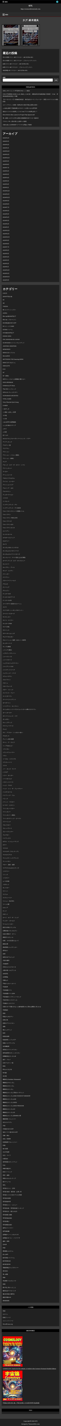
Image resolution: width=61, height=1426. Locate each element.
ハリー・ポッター (8, 775)
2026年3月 (6, 141)
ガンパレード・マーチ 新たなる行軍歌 (14, 557)
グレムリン (6, 590)
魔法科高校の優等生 (9, 1294)
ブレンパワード (7, 828)
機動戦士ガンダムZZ (9, 1112)
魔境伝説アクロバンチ (9, 1291)
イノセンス (6, 501)
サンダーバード (7, 643)
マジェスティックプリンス (11, 858)
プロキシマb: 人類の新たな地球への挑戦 (15, 121)
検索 (4, 77)
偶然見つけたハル (8, 937)
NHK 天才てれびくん (9, 362)
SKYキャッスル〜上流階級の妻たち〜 (14, 379)
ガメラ (5, 544)
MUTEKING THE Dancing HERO (13, 359)
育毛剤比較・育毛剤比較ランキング (13, 1208)
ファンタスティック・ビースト (12, 818)
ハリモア (5, 772)
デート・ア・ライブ (9, 742)
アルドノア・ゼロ (8, 488)
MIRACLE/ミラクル (9, 353)
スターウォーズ (7, 686)
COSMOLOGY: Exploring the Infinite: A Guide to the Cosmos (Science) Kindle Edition (29, 1368)
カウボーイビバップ (9, 538)
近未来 (5, 1244)
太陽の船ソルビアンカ (9, 970)
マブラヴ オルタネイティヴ (11, 868)
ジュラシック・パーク (9, 673)
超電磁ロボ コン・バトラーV (11, 1238)
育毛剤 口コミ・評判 (9, 1188)
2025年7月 (6, 167)
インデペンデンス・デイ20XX (12, 508)
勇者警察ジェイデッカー (10, 947)
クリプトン (6, 577)
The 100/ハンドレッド (9, 389)
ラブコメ (5, 894)
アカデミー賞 (7, 445)
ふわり (5, 429)
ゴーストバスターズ (9, 613)
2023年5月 (6, 253)
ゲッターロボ (7, 594)
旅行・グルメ (7, 1059)
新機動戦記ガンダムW (9, 1056)
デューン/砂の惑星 (8, 739)
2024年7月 (6, 207)
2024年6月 (6, 210)
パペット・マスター (9, 802)
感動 (4, 1026)
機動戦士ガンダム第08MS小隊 (12, 1116)
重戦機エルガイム (8, 1251)
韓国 (4, 1284)
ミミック (5, 874)
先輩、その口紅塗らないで (11, 940)
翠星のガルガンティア (9, 1178)
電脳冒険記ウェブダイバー (11, 1267)
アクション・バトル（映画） (11, 455)
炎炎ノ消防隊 (7, 1139)
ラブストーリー (7, 898)
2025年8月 (6, 164)
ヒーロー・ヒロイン (9, 805)
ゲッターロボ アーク (9, 597)
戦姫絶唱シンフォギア (9, 1040)
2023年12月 (6, 230)
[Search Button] (57, 2)
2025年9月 (6, 161)
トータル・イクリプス (9, 759)
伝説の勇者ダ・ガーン (9, 934)
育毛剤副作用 (7, 1201)
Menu (6, 2)
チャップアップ (7, 722)
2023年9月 (6, 240)
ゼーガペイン (7, 703)
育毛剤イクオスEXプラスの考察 (12, 1195)
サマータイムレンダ (9, 633)
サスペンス (6, 630)
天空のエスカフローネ (9, 967)
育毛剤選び (6, 1221)
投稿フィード (7, 1317)
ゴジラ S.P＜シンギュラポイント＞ (13, 610)
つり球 (5, 419)
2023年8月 (6, 244)
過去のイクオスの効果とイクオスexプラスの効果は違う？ (20, 111)
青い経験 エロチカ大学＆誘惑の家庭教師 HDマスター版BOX (21, 118)
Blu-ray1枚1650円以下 (9, 316)
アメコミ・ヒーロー (9, 481)
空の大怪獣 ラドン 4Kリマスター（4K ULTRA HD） (18, 57)
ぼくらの (5, 435)
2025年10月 (6, 158)
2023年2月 (6, 263)
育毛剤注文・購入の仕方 (10, 1211)
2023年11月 (6, 234)
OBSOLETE (6, 366)
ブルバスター (7, 825)
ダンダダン (6, 719)
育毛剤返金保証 (7, 1218)
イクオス (5, 498)
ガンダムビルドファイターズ (11, 554)
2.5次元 (5, 293)
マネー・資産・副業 (9, 865)
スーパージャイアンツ (9, 699)
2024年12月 (6, 191)
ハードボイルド (7, 779)
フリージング (7, 822)
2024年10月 (6, 197)
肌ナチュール (7, 1182)
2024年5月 (6, 214)
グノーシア (6, 587)
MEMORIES (6, 349)
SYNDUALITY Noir (9, 386)
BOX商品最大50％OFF (9, 323)
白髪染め (5, 1159)
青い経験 (5, 1274)
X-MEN (5, 405)
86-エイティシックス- (9, 310)
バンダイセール (9, 32)
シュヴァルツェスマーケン (11, 663)
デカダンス (6, 736)
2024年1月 (6, 227)
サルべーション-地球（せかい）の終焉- (14, 640)
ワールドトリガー (8, 924)
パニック (5, 798)
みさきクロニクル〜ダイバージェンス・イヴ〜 (16, 438)
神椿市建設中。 (7, 1168)
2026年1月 (6, 148)
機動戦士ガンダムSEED (10, 1102)
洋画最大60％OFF (8, 1129)
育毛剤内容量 (7, 1198)
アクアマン (6, 448)
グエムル (5, 584)
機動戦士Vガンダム (8, 1082)
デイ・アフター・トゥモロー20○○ (13, 732)
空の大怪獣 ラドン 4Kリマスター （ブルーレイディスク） (20, 60)
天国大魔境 (6, 960)
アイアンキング (7, 442)
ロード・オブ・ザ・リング (11, 917)
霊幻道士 (5, 1271)
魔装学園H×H (7, 1297)
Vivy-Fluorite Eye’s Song (11, 402)
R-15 (4, 369)
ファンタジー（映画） (9, 815)
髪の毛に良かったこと (9, 1287)
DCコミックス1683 (8, 326)
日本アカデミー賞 (8, 1063)
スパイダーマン (7, 696)
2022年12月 (6, 270)
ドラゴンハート (7, 762)
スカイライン (7, 680)
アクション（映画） (9, 458)
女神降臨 (5, 977)
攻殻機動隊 (6, 1046)
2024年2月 (6, 224)
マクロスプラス (7, 855)
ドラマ (5, 765)
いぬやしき (6, 409)
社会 (4, 1165)
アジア (5, 462)
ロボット (5, 914)
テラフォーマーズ (8, 726)
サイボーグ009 (7, 623)
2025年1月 (6, 187)
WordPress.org (8, 1324)
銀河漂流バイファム (9, 1258)
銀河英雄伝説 (7, 1261)
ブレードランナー (8, 831)
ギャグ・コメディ (8, 571)
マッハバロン (7, 861)
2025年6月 (6, 171)
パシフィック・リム (9, 795)
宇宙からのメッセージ (9, 983)
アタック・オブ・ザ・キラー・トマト (14, 465)
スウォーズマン (7, 676)
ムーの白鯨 (6, 881)
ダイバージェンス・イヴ (10, 716)
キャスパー (6, 564)
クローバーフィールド (9, 580)
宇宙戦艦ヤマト (7, 990)
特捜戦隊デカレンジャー (10, 1142)
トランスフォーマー (9, 752)
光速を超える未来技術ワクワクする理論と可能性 (17, 125)
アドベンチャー (7, 468)
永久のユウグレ (7, 1122)
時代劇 (5, 1073)
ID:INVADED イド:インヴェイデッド (13, 343)
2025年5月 (6, 174)
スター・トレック (8, 689)
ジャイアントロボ (8, 666)
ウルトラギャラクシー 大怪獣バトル (11, 29)
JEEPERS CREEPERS (9, 346)
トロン (5, 755)
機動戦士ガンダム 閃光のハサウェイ (13, 1092)
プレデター (6, 835)
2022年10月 (6, 277)
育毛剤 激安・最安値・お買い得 (12, 1192)
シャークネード (7, 660)
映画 (4, 1066)
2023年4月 (6, 257)
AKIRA (5, 313)
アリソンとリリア (8, 485)
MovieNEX (6, 356)
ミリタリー (6, 878)
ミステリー (6, 871)
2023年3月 (6, 260)
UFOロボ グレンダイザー (10, 392)
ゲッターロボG (7, 600)
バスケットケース (8, 782)
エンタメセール (7, 534)
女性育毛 (5, 974)
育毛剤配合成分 (7, 1225)
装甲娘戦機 (6, 1231)
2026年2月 (6, 144)
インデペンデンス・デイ (10, 504)
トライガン (6, 749)
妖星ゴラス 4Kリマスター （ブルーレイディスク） (18, 67)
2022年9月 (6, 280)
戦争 (4, 1033)
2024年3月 (6, 220)
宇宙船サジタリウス (9, 1003)
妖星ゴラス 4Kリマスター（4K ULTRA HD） (16, 64)
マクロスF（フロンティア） (11, 851)
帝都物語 (5, 1010)
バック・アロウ (7, 785)
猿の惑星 (5, 1149)
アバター (5, 471)
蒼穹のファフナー (8, 1228)
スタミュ (5, 683)
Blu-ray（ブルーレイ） (30, 26)
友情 (4, 954)
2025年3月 (6, 181)
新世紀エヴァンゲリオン (10, 1049)
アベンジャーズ (7, 475)
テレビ (5, 729)
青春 (4, 1277)
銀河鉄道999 (6, 1264)
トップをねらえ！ (8, 746)
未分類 (5, 1076)
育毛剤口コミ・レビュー (10, 1205)
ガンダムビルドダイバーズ (11, 551)
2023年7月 (6, 247)
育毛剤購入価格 (7, 1215)
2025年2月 (6, 184)
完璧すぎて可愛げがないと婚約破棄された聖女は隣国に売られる (22, 1007)
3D (3, 300)
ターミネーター (7, 713)
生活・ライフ (7, 1155)
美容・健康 (6, 1175)
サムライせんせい (8, 637)
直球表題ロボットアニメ (10, 1162)
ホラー (5, 845)
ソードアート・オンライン (11, 706)
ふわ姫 (5, 432)
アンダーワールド (8, 495)
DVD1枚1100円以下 (8, 333)
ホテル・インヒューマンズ (11, 841)
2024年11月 (6, 194)
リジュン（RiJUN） (9, 901)
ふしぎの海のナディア (9, 425)
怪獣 (16, 32)
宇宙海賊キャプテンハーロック (12, 997)
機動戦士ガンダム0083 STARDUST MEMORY (16, 1096)
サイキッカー (7, 617)
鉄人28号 (5, 1254)
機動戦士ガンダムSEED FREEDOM (13, 1106)
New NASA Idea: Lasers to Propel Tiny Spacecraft (19, 115)
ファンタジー (7, 812)
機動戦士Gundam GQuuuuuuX (12, 1079)
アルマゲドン (7, 491)
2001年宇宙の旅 (7, 296)
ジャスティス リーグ (9, 670)
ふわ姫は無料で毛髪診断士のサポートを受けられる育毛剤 (20, 108)
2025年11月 (6, 154)
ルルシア (5, 907)
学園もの (5, 980)
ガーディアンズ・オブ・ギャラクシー (14, 561)
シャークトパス (7, 656)
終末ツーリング (7, 1172)
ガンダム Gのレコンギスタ (10, 547)
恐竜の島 (5, 1020)
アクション (6, 452)
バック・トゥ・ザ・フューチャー (13, 788)
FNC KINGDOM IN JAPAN (11, 339)
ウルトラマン (7, 514)
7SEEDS (5, 306)
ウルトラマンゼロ (8, 524)
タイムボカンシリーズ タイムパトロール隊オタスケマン (19, 709)
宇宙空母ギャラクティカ (10, 1000)
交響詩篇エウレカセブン (10, 931)
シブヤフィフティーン (9, 653)
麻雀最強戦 (6, 1301)
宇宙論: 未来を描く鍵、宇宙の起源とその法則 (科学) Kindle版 (21, 1403)
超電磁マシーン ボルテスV (11, 1234)
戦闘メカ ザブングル (9, 1043)
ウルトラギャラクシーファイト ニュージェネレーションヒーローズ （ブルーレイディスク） (30, 38)
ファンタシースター (9, 808)
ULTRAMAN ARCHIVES (10, 396)
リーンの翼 (6, 904)
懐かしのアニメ (7, 1030)
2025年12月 (6, 151)
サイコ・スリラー (8, 620)
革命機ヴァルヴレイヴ (9, 1281)
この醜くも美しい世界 (9, 412)
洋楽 (4, 1125)
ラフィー (5, 891)
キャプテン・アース (9, 567)
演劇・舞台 (6, 1135)
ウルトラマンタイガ (9, 528)
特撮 (4, 1145)
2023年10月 (6, 237)
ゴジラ (5, 607)
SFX (30, 5)
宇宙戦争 (5, 987)
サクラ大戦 (6, 627)
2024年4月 (6, 217)
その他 (5, 415)
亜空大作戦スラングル (9, 927)
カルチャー (6, 541)
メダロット (6, 884)
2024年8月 (6, 204)
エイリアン (6, 531)
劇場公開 (5, 944)
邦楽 (4, 1248)
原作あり (5, 950)
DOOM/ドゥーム (8, 329)
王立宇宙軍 (6, 1152)
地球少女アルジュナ (9, 957)
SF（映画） (6, 376)
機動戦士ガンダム (8, 1089)
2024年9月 (6, 201)
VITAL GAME (7, 399)
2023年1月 (6, 267)
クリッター (6, 574)
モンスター (6, 888)
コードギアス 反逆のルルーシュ (12, 604)
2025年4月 (6, 177)
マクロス (5, 848)
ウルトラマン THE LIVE (10, 518)
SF (3, 372)
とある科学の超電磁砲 (9, 422)
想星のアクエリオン (9, 1023)
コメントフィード (8, 1321)
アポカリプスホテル (9, 478)
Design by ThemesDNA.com (30, 1424)
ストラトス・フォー (9, 693)
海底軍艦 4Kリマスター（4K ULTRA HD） (15, 70)
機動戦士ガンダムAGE (9, 1099)
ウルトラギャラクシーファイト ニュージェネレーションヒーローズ (11, 37)
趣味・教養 (6, 1241)
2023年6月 (6, 250)
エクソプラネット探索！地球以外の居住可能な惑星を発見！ (20, 105)
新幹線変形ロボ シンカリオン (11, 1053)
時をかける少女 (7, 1069)
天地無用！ (6, 964)
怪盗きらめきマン (8, 1016)
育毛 (4, 1185)
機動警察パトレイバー (9, 1119)
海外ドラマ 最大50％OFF (10, 1132)
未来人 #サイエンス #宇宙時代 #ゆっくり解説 (16, 91)
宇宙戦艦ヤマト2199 (9, 993)
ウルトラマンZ (7, 521)
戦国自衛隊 (6, 1036)
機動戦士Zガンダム (8, 1086)
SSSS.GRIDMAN (8, 382)
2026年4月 (6, 138)
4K (4, 303)
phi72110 (6, 42)
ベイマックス (7, 838)
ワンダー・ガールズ (9, 921)
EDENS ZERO (7, 336)
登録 (4, 1311)
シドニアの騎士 (7, 650)
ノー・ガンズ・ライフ (9, 769)
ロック (5, 911)
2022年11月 (6, 273)
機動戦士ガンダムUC (9, 1109)
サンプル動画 (7, 646)
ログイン (5, 1314)
